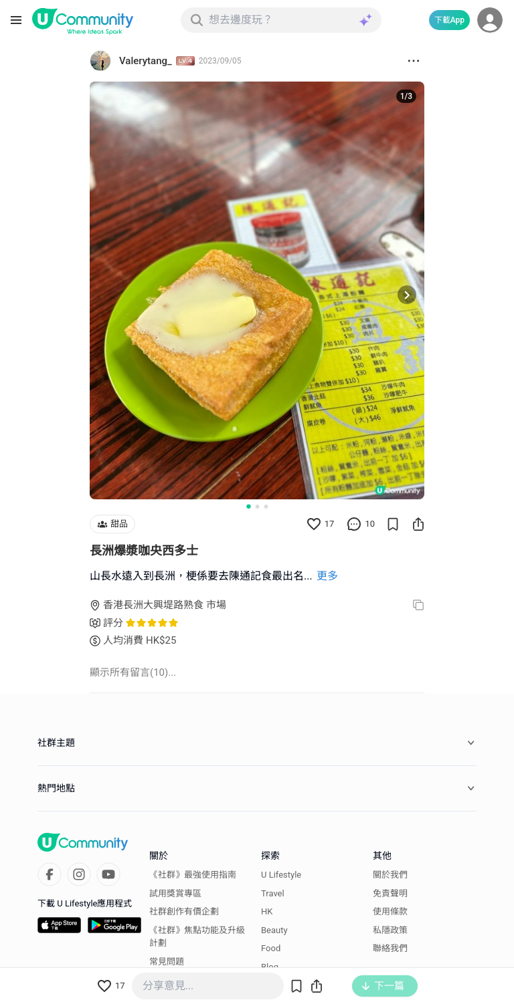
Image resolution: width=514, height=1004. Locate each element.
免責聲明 (390, 893)
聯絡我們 (390, 948)
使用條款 (390, 911)
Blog (269, 967)
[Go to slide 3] (266, 506)
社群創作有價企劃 (184, 911)
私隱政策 (390, 930)
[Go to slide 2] (257, 506)
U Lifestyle (281, 875)
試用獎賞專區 (175, 893)
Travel (272, 893)
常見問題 (166, 962)
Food (270, 948)
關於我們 (390, 875)
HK (266, 911)
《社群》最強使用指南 (192, 875)
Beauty (274, 930)
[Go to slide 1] (248, 506)
